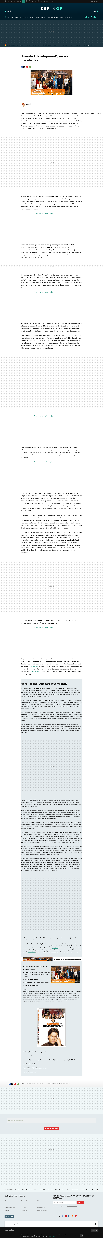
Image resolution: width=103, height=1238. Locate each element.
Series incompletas (65, 1083)
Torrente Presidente (42, 1210)
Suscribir (80, 1202)
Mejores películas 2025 (31, 1189)
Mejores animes (74, 1189)
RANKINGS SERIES (52, 17)
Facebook (89, 17)
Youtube (95, 17)
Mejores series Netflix (64, 1189)
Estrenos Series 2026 (52, 1189)
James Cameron (36, 45)
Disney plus (8, 1204)
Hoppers (7, 1210)
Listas (38, 1204)
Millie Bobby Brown (47, 45)
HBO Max (23, 1207)
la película (34, 666)
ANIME (32, 17)
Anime (95, 45)
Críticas (39, 1201)
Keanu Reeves (57, 45)
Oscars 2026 (24, 1210)
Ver (52, 1128)
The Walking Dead (87, 45)
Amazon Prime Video (10, 1207)
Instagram (86, 17)
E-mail (30, 67)
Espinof (51, 8)
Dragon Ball (78, 45)
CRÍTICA (10, 17)
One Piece (28, 45)
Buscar (95, 1223)
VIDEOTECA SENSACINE (66, 17)
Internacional (40, 1083)
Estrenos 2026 (42, 1189)
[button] (28, 104)
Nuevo (94, 11)
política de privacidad (72, 1206)
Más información (51, 1236)
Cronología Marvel (85, 1189)
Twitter (97, 17)
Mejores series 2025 (19, 1189)
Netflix (71, 45)
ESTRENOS (18, 17)
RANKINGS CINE (40, 17)
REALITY (25, 17)
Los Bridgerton (20, 45)
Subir (93, 1230)
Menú (9, 11)
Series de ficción (31, 1083)
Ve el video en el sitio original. (44, 213)
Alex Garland (65, 45)
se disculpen (34, 671)
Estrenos (7, 1201)
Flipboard (92, 17)
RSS (72, 1215)
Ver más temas (9, 1216)
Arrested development (52, 1083)
